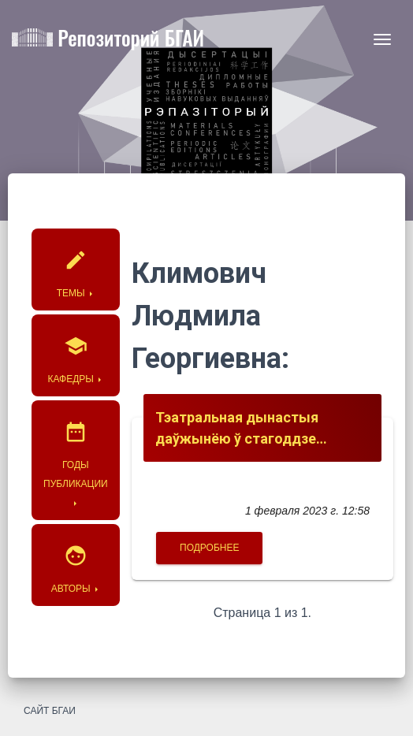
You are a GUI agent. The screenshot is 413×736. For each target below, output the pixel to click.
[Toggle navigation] (382, 39)
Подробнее (209, 547)
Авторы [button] (75, 563)
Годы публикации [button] (75, 448)
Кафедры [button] (75, 353)
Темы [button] (75, 267)
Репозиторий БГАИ (108, 40)
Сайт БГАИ (50, 710)
